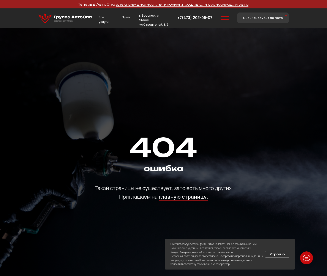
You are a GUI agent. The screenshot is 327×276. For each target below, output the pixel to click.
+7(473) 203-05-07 (194, 17)
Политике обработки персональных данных (225, 260)
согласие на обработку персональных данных (235, 256)
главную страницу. (183, 196)
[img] (65, 18)
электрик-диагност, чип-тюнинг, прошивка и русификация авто (182, 4)
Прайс (126, 17)
